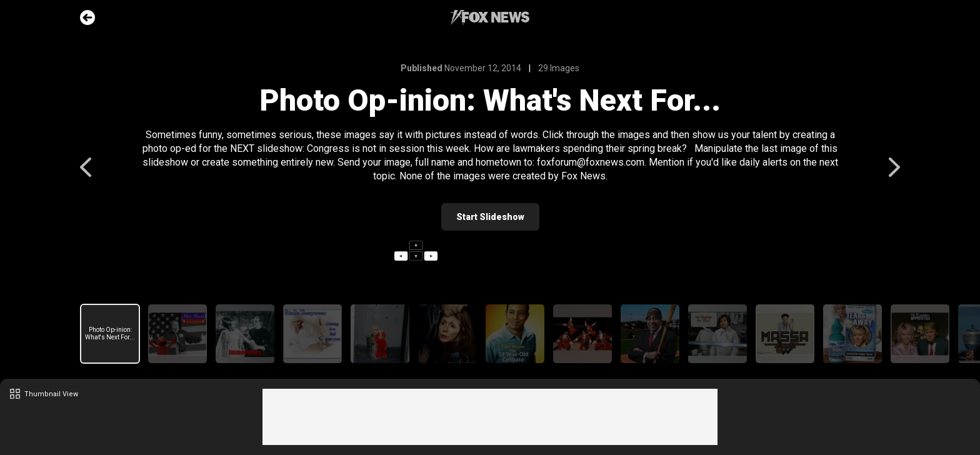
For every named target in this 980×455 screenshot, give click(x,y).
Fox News (490, 17)
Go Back (87, 17)
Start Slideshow (490, 217)
